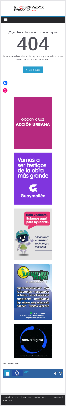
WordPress (7, 400)
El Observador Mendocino (29, 397)
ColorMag (55, 397)
